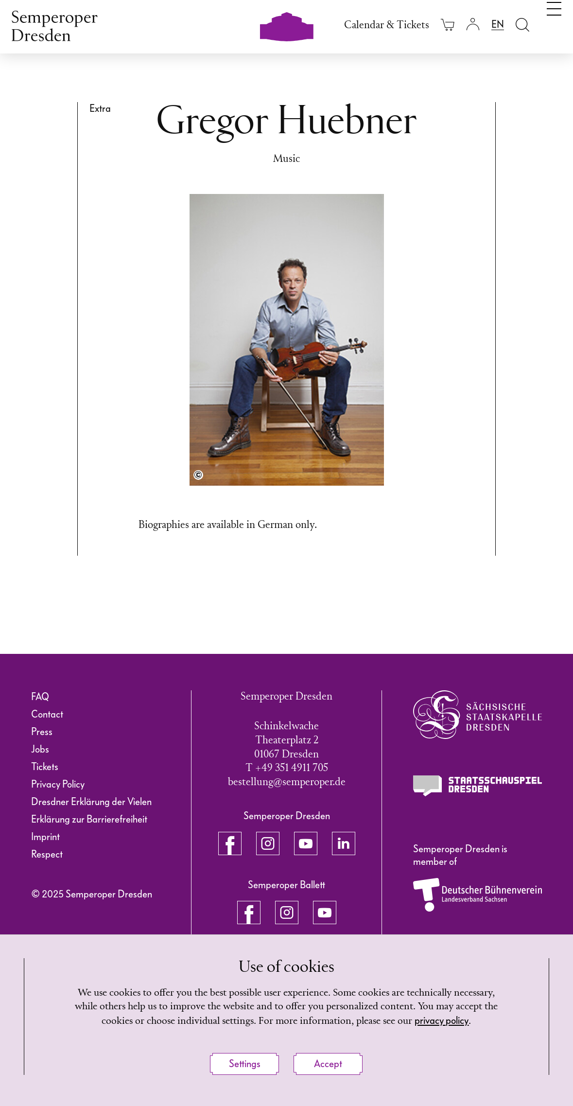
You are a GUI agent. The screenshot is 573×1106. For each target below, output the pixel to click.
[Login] (473, 24)
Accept (328, 1063)
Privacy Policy (58, 784)
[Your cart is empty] (447, 24)
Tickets (44, 766)
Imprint (45, 836)
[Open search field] (522, 24)
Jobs (40, 749)
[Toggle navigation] (554, 23)
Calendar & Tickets (386, 25)
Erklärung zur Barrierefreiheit (89, 819)
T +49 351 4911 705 (286, 768)
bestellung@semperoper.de (287, 782)
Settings (244, 1063)
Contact (47, 714)
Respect (47, 854)
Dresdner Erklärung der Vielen (91, 801)
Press (41, 731)
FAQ (40, 696)
